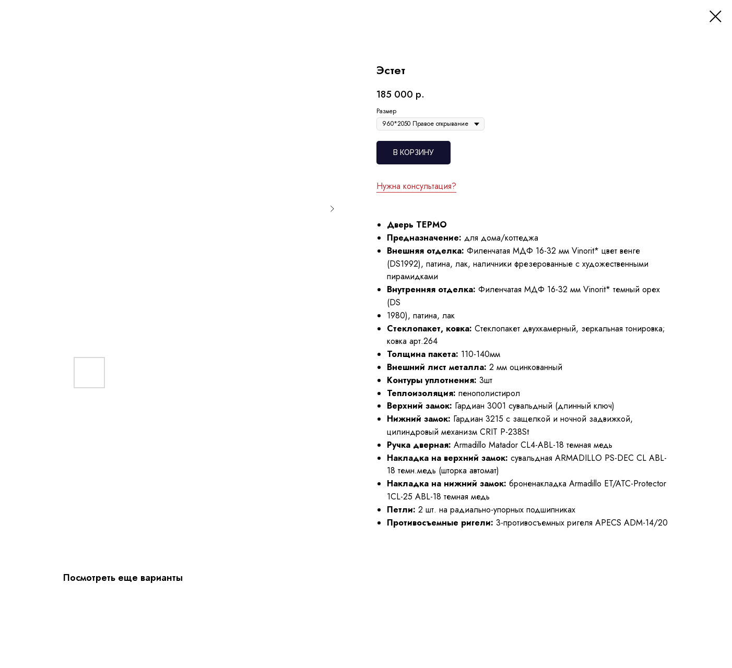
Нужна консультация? (416, 186)
